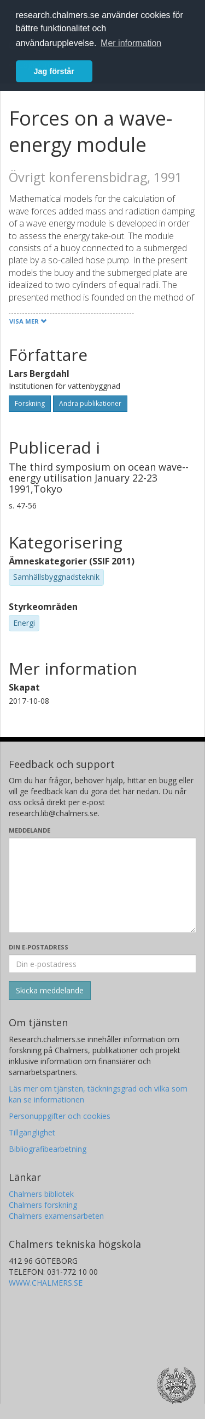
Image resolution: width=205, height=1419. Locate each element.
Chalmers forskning (43, 1205)
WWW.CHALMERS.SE (46, 1282)
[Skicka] (50, 990)
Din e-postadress (38, 947)
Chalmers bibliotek (41, 1194)
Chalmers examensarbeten (56, 1216)
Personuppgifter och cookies (59, 1116)
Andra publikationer (90, 403)
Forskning (30, 403)
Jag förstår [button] (54, 71)
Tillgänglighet (32, 1132)
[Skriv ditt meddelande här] (102, 885)
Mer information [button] (131, 43)
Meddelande (29, 830)
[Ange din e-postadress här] (102, 963)
